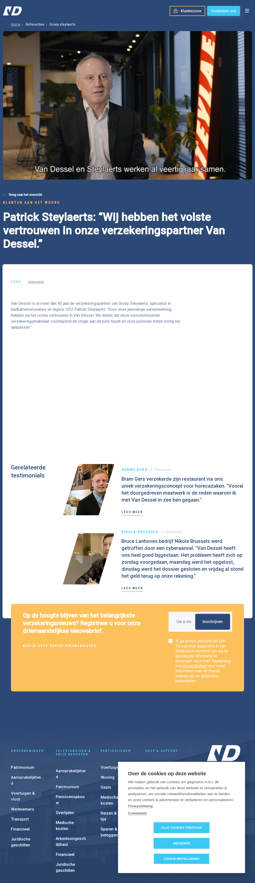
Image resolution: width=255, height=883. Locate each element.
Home (15, 24)
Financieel (20, 795)
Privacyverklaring (140, 822)
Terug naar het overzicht (25, 195)
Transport (20, 785)
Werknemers (22, 775)
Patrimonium (22, 733)
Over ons (214, 758)
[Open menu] (247, 11)
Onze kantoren (219, 766)
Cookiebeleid (137, 829)
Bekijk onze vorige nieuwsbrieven (59, 646)
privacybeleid (194, 666)
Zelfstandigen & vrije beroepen (73, 718)
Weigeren (210, 843)
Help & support (161, 717)
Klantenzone (156, 743)
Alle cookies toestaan (153, 843)
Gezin (106, 753)
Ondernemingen (27, 717)
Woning (108, 743)
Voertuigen (111, 733)
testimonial (36, 282)
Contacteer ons (223, 11)
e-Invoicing (155, 753)
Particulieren (116, 717)
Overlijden (65, 779)
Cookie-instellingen (181, 859)
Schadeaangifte (160, 733)
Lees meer (132, 512)
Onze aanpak (217, 774)
